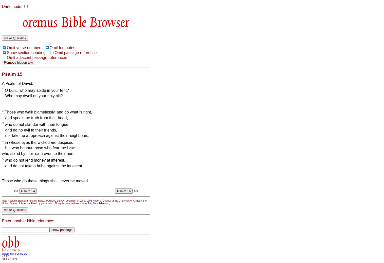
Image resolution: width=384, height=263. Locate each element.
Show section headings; (28, 53)
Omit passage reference (76, 53)
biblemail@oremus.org (14, 253)
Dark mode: (12, 6)
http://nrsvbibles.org (99, 203)
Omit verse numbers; (25, 48)
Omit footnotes (62, 48)
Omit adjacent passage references (37, 58)
